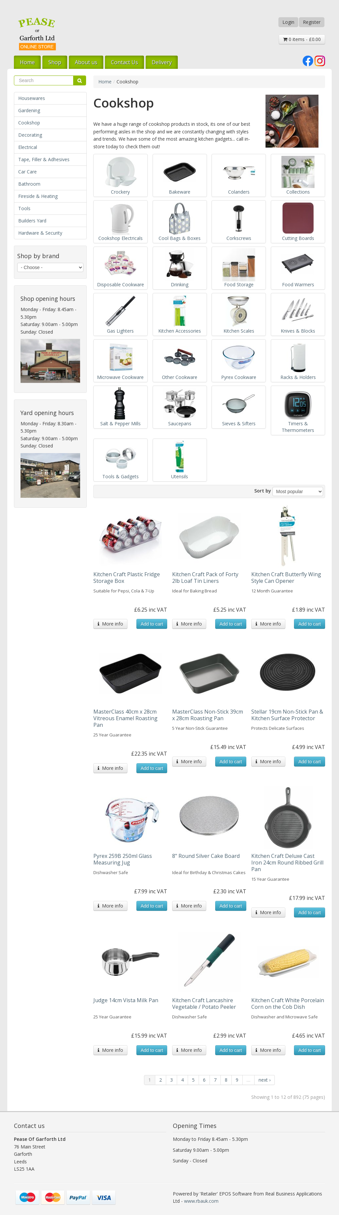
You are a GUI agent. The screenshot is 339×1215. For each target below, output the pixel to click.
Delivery (162, 62)
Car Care (27, 171)
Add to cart (152, 624)
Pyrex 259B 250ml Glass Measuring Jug (122, 859)
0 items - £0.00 (302, 39)
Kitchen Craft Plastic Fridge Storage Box (126, 577)
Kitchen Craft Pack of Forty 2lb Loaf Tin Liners (205, 577)
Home (27, 62)
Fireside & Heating (38, 196)
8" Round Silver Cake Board (206, 856)
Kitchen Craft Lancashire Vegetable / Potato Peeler (204, 1003)
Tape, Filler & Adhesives (44, 159)
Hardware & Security (40, 233)
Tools (24, 208)
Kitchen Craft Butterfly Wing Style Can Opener (286, 577)
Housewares (31, 98)
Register (311, 22)
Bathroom (29, 184)
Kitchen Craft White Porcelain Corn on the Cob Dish (287, 1003)
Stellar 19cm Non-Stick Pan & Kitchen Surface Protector (287, 715)
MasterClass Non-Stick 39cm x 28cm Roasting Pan (207, 715)
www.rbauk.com (201, 1201)
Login (288, 22)
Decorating (30, 135)
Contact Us (124, 62)
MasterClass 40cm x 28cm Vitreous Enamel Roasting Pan (125, 718)
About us (86, 62)
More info (110, 624)
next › (264, 1080)
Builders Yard (32, 220)
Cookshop (29, 122)
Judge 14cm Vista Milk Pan (125, 1000)
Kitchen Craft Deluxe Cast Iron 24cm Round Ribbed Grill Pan (287, 862)
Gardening (29, 110)
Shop (54, 62)
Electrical (27, 147)
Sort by (262, 491)
